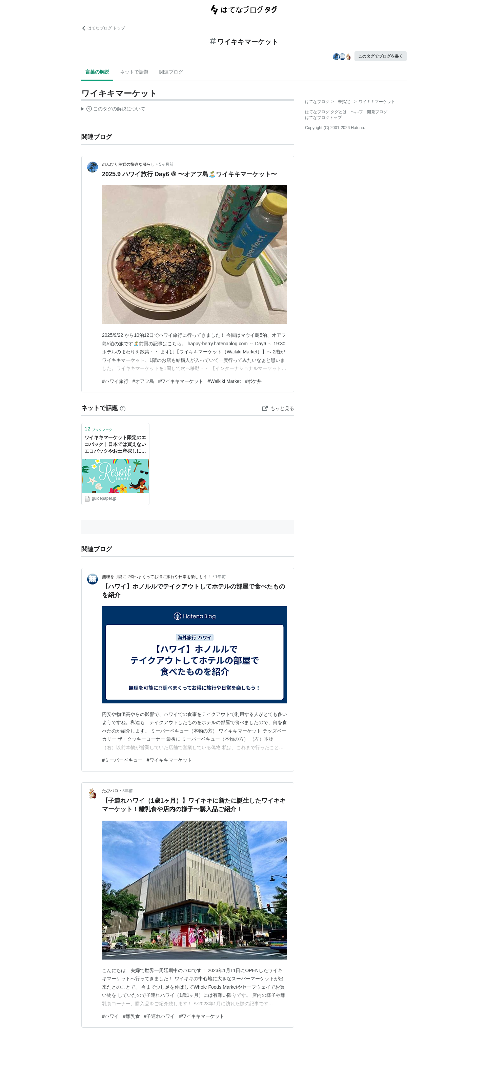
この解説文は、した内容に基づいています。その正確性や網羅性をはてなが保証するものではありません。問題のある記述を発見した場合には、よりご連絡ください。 (113, 110)
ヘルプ (357, 111)
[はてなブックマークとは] (122, 408)
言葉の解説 (97, 72)
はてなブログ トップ (103, 28)
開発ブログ (377, 111)
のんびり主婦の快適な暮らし (128, 164)
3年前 (127, 790)
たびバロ (110, 790)
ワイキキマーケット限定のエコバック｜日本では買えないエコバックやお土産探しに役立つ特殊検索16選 (115, 445)
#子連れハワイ (159, 1016)
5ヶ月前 (166, 164)
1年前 (220, 576)
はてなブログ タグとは (326, 111)
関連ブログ (171, 72)
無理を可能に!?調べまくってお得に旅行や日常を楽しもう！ (156, 576)
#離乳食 (131, 1016)
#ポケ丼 (253, 381)
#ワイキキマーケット (181, 381)
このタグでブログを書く (380, 56)
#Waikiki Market (224, 381)
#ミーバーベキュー (122, 760)
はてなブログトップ (323, 117)
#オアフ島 (143, 381)
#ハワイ (110, 1016)
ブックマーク (98, 429)
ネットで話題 (134, 72)
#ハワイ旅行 (115, 381)
